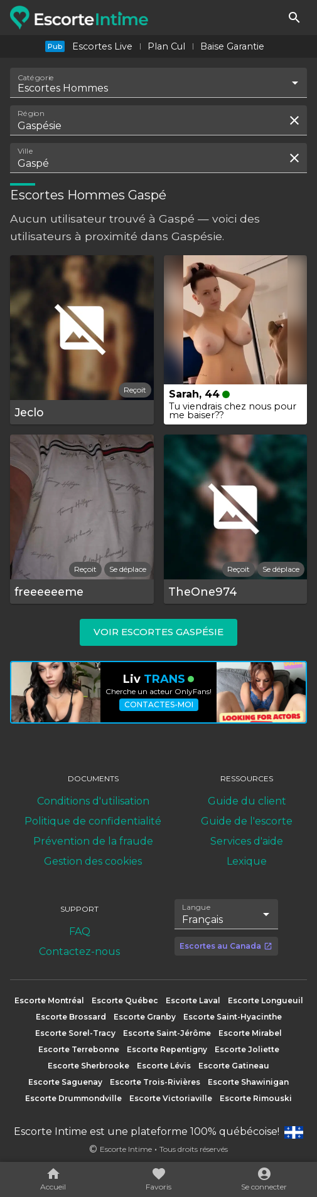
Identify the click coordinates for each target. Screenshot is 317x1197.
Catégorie (36, 77)
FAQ (79, 931)
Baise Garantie (232, 46)
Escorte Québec (125, 1000)
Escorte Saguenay (65, 1082)
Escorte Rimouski (256, 1098)
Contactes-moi (158, 704)
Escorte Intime (126, 1149)
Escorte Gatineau (233, 1065)
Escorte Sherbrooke (88, 1065)
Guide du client (247, 801)
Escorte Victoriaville (170, 1098)
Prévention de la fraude (93, 841)
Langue (197, 907)
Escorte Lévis (164, 1065)
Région (31, 113)
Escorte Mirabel (250, 1033)
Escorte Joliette (247, 1049)
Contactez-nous (79, 951)
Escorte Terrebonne (78, 1049)
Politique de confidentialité (92, 821)
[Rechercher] (294, 17)
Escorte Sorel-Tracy (75, 1033)
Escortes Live (102, 46)
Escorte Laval (193, 1000)
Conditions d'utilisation (93, 801)
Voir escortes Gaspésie (158, 632)
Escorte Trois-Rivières (155, 1082)
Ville (26, 151)
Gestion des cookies (93, 861)
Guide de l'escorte (247, 821)
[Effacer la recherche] (294, 120)
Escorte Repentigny (167, 1049)
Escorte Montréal (49, 1000)
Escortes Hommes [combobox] (63, 88)
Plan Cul (166, 46)
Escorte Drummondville (73, 1098)
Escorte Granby (145, 1016)
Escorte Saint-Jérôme (167, 1033)
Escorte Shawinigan (248, 1082)
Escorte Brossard (71, 1016)
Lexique (247, 861)
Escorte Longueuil (265, 1000)
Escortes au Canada (226, 946)
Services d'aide (246, 841)
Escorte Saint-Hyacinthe (232, 1016)
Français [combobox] (202, 919)
